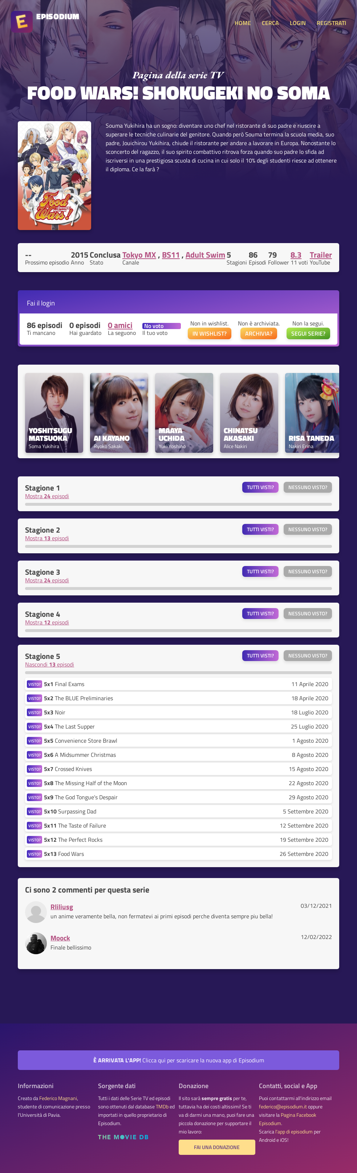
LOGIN (298, 23)
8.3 (296, 255)
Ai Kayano (112, 438)
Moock (60, 937)
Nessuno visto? (307, 487)
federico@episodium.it (283, 1107)
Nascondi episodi (49, 664)
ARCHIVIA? (258, 333)
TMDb (162, 1107)
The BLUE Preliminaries (78, 698)
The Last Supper (69, 726)
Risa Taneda (311, 438)
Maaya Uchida (171, 434)
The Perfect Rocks (73, 839)
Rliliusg (61, 906)
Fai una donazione (217, 1147)
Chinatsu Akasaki (241, 434)
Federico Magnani (58, 1098)
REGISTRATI (331, 23)
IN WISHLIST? (209, 333)
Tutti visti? (260, 487)
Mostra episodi (47, 496)
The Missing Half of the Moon (85, 783)
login (48, 303)
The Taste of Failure (75, 825)
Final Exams (64, 684)
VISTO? (34, 684)
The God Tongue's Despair (81, 797)
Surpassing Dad (70, 811)
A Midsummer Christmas (80, 754)
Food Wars (64, 853)
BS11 (171, 255)
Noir (54, 712)
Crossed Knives (68, 768)
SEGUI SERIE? (308, 333)
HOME (243, 23)
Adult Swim (205, 255)
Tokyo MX (139, 255)
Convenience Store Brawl (80, 740)
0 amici (120, 325)
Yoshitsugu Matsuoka (51, 434)
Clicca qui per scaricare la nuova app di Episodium (178, 1060)
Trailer (321, 255)
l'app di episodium (294, 1132)
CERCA (270, 23)
